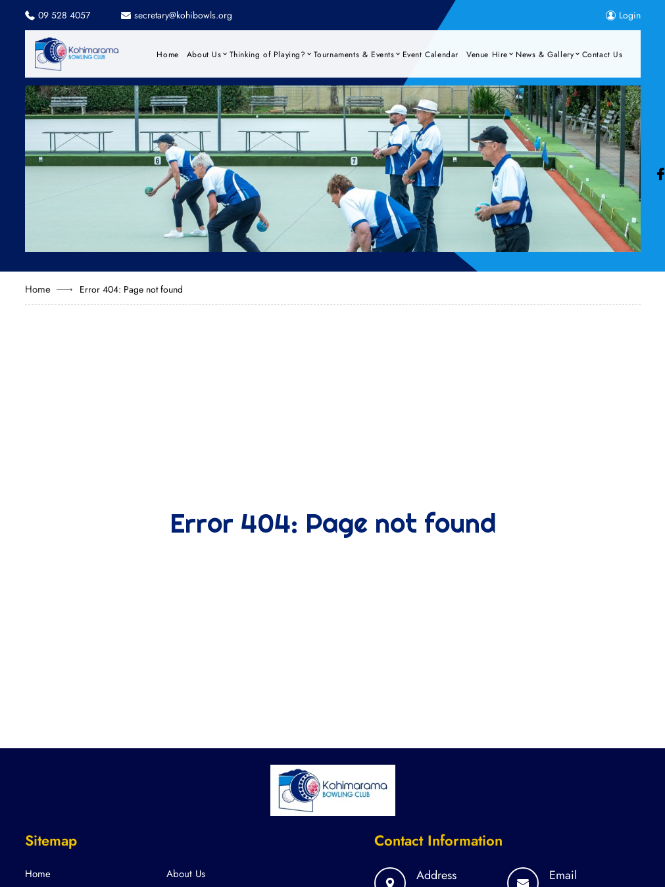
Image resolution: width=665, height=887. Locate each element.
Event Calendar (430, 54)
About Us (204, 54)
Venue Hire (487, 54)
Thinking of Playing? (268, 54)
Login (623, 15)
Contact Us (602, 54)
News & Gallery (545, 54)
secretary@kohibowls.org (183, 15)
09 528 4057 (64, 15)
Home (167, 54)
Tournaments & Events (354, 54)
